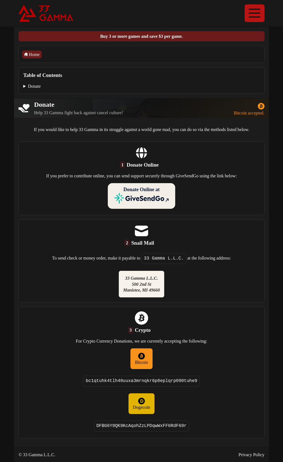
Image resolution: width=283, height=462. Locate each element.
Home (32, 54)
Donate (34, 86)
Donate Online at (141, 196)
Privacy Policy (251, 454)
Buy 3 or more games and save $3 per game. (141, 36)
